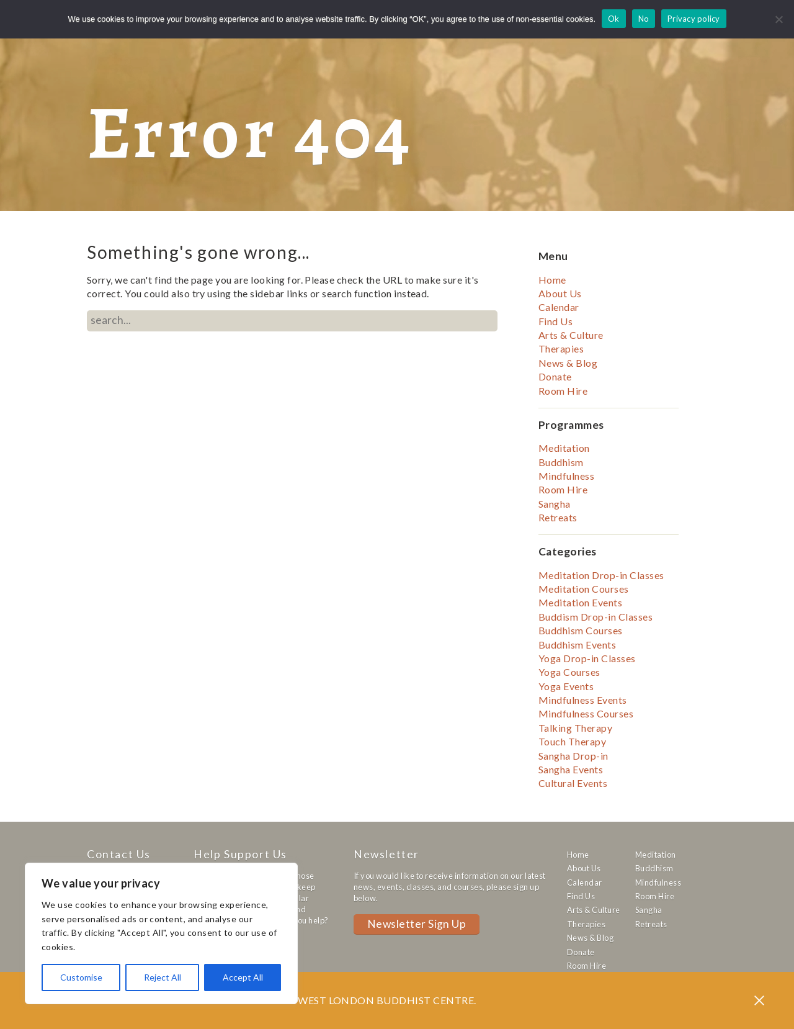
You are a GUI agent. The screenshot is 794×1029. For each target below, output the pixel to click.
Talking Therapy (575, 728)
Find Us (555, 321)
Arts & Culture (571, 335)
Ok (614, 19)
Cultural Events (572, 783)
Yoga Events (566, 686)
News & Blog (567, 363)
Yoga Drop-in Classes (587, 658)
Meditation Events (580, 602)
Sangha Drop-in (573, 756)
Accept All (243, 977)
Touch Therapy (572, 741)
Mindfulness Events (582, 700)
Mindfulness (566, 476)
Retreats (558, 517)
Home (552, 279)
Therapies (561, 348)
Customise (81, 977)
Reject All (162, 977)
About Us (560, 293)
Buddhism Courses (580, 630)
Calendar (558, 307)
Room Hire (562, 391)
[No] (778, 19)
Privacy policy (693, 19)
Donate (555, 376)
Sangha (554, 504)
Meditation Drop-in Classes (601, 575)
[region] (161, 933)
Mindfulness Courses (585, 713)
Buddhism (561, 462)
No (643, 19)
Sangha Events (570, 769)
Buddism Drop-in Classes (595, 616)
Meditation (564, 448)
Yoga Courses (569, 672)
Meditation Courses (583, 589)
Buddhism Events (577, 644)
